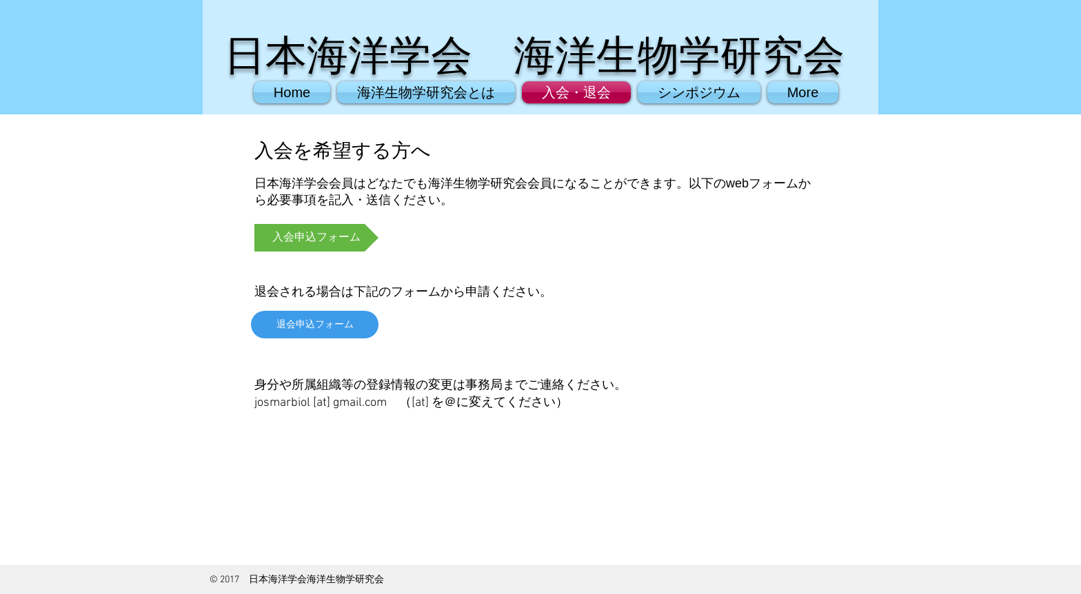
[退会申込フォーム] (314, 324)
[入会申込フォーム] (316, 238)
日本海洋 (307, 55)
